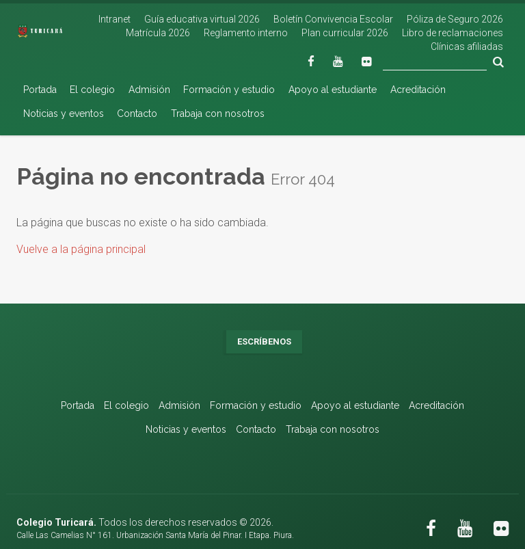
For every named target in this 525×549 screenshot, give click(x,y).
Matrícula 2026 (158, 32)
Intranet (114, 19)
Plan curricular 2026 (344, 32)
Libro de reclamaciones (452, 32)
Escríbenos (264, 341)
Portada (40, 89)
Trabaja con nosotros (218, 113)
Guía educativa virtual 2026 (202, 19)
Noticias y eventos (63, 113)
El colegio (92, 89)
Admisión (149, 89)
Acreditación (418, 89)
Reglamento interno (246, 32)
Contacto (137, 113)
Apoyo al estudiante (332, 89)
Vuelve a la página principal (81, 249)
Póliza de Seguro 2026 (455, 19)
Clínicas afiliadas (467, 46)
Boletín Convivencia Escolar (333, 19)
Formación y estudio (229, 89)
